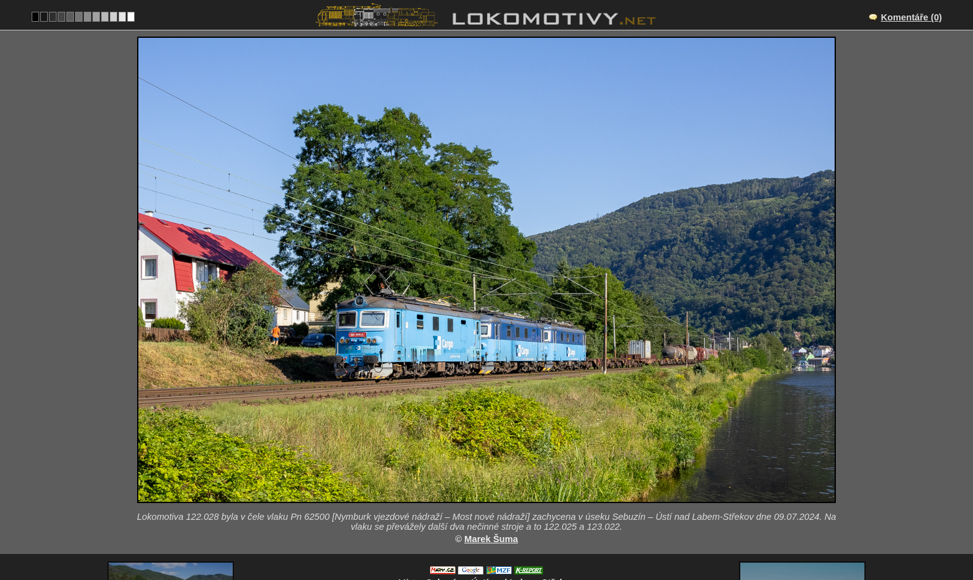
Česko (479, 540)
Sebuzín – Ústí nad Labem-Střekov (500, 476)
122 (515, 540)
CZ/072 (498, 489)
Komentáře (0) (911, 17)
